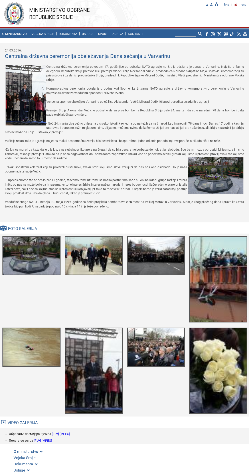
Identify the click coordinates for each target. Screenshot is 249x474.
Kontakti (135, 33)
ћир (226, 4)
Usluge (87, 33)
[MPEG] (65, 434)
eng (243, 4)
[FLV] (56, 434)
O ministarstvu (14, 33)
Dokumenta (68, 33)
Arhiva (117, 33)
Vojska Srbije (42, 33)
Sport (103, 33)
